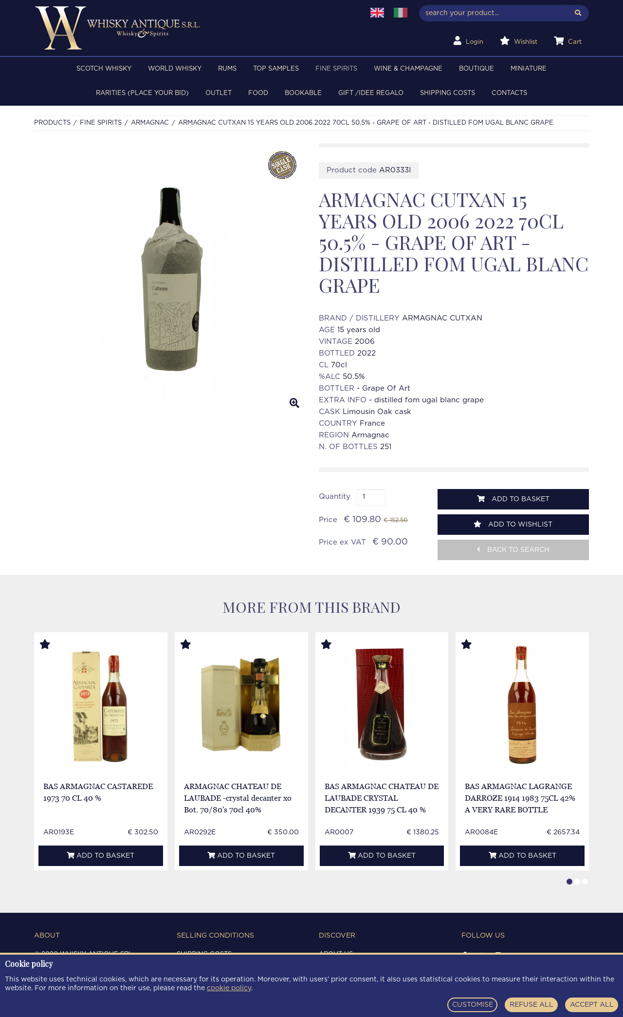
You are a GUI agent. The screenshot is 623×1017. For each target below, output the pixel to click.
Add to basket (513, 499)
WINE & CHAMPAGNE (408, 69)
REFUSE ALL (531, 1004)
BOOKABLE (303, 93)
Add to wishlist (513, 524)
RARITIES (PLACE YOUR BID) (142, 93)
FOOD (258, 93)
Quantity (334, 496)
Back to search (513, 549)
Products (52, 123)
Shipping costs (447, 93)
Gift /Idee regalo (370, 93)
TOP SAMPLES (276, 69)
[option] (169, 279)
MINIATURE (529, 69)
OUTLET (218, 93)
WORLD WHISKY (175, 69)
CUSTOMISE (472, 1004)
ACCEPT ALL (592, 1004)
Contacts (509, 93)
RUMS (227, 69)
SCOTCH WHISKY (103, 69)
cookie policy (229, 988)
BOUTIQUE (476, 69)
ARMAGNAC (150, 123)
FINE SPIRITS (336, 69)
